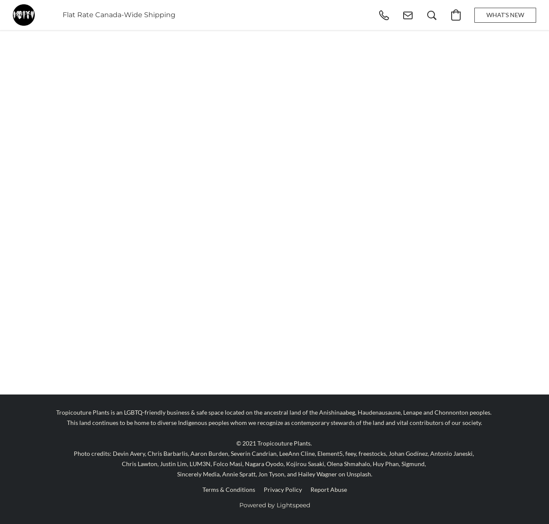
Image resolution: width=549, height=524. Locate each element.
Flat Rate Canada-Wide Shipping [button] (119, 15)
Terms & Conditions (228, 489)
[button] (24, 15)
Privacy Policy (283, 489)
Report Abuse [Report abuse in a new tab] (329, 489)
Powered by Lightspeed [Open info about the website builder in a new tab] (274, 505)
